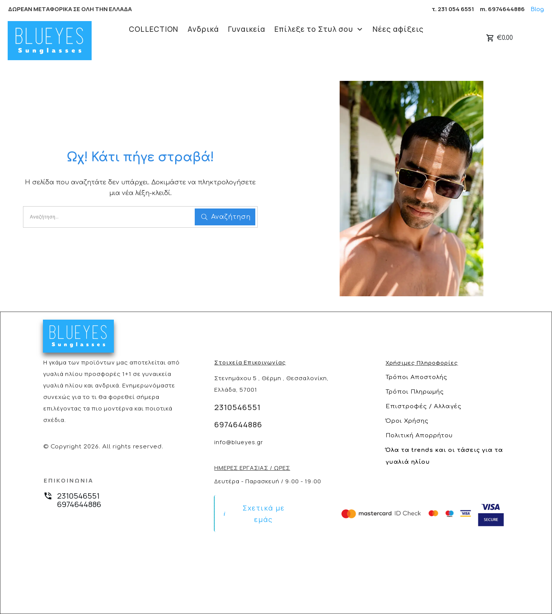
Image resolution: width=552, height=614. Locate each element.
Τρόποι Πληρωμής (415, 392)
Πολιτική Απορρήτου (419, 435)
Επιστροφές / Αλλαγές (424, 406)
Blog (537, 9)
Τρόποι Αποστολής (416, 377)
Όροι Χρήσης (407, 421)
